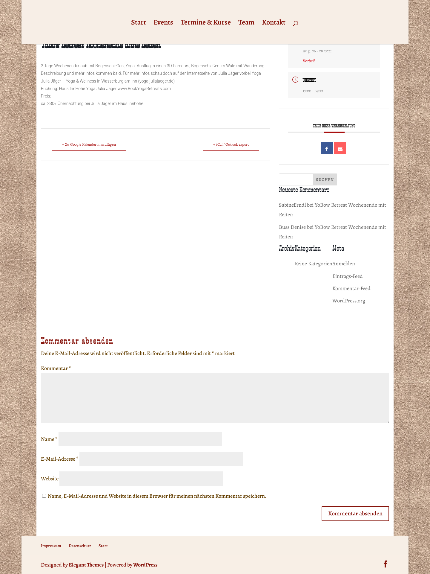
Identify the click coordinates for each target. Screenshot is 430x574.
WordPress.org (348, 300)
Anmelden (343, 263)
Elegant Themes (86, 564)
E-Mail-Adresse (60, 458)
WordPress (145, 564)
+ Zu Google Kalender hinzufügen (89, 144)
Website (50, 478)
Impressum (51, 546)
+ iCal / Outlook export (231, 144)
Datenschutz (80, 546)
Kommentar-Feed (351, 288)
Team (246, 23)
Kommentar (56, 368)
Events (163, 23)
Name (49, 439)
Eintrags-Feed (347, 276)
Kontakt (273, 23)
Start (138, 23)
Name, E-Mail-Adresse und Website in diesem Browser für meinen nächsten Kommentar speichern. (157, 496)
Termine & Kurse (206, 23)
